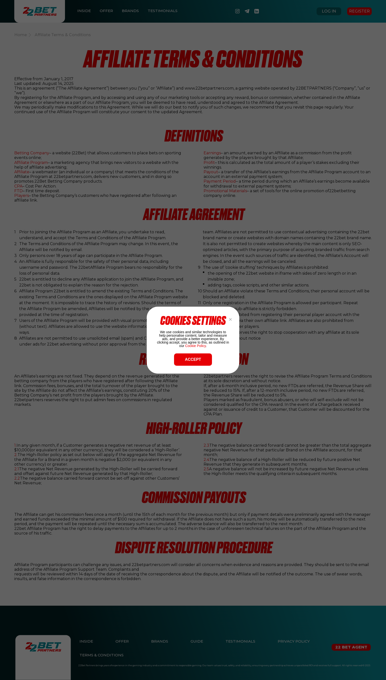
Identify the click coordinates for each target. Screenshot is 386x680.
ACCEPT (193, 359)
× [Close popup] (230, 319)
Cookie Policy (195, 346)
